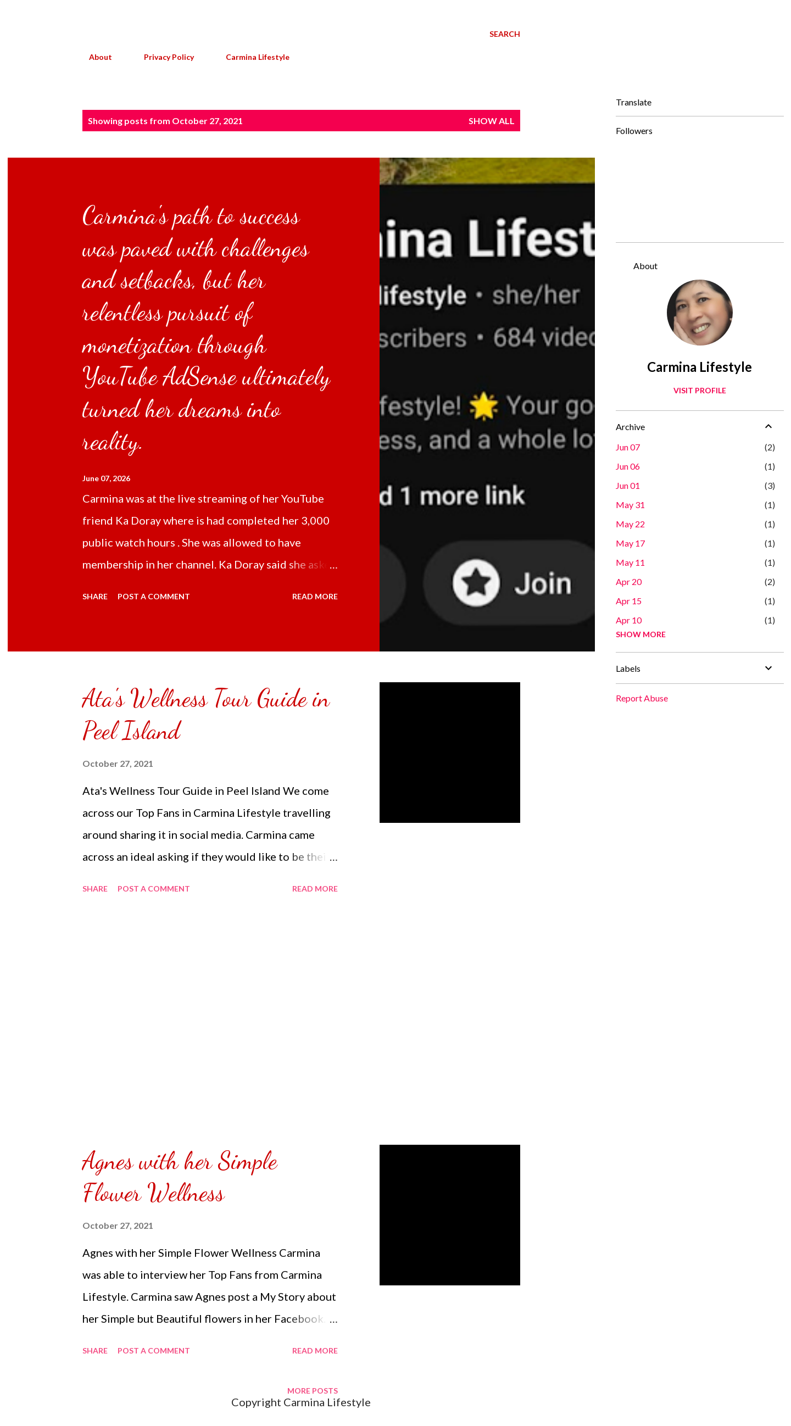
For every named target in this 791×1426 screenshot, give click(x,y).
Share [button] (95, 596)
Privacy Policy (162, 57)
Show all (492, 120)
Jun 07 (628, 447)
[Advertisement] (210, 1021)
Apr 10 (629, 620)
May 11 (630, 562)
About (93, 57)
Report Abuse (642, 698)
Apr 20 (629, 581)
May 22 (630, 524)
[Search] (504, 34)
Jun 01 (628, 485)
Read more (315, 596)
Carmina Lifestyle (251, 57)
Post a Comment (154, 596)
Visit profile (699, 390)
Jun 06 (628, 466)
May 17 (630, 543)
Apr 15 (629, 600)
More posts (312, 1390)
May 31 (630, 504)
